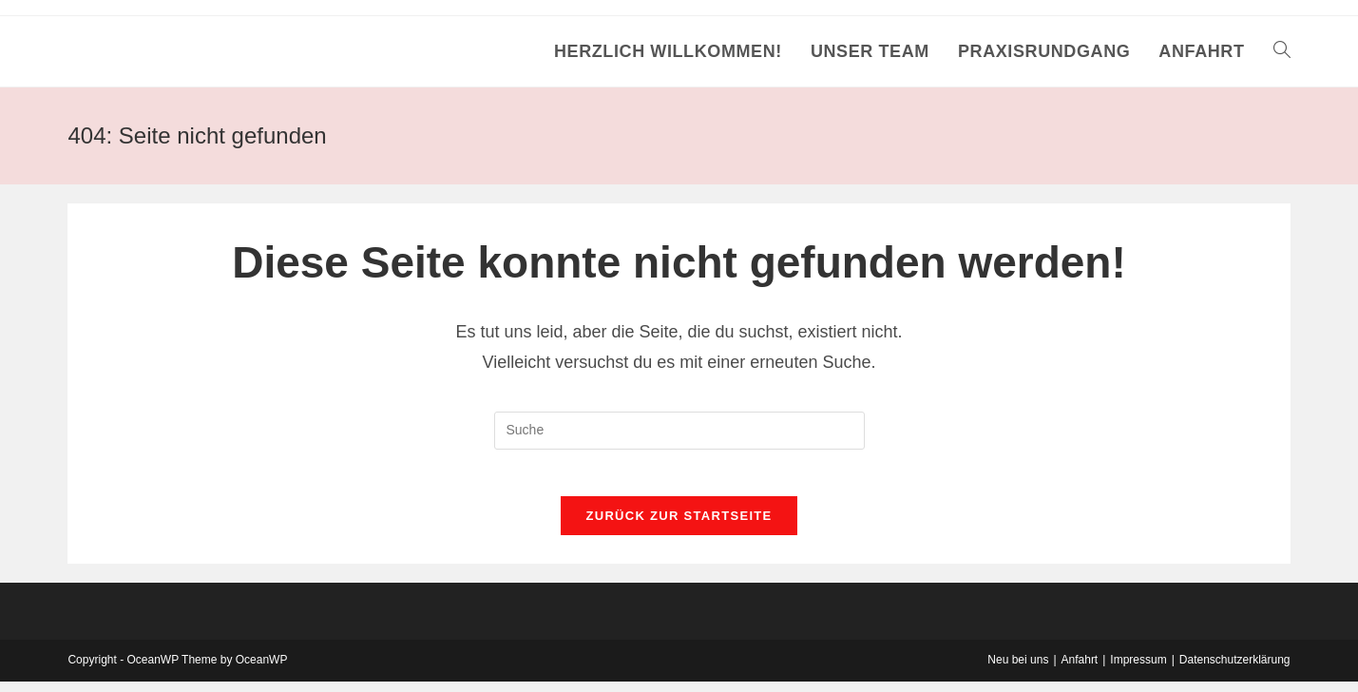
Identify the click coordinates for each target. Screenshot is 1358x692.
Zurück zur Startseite (678, 526)
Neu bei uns (1017, 670)
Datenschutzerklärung (1235, 670)
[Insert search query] (679, 431)
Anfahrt (1080, 670)
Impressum (1138, 670)
